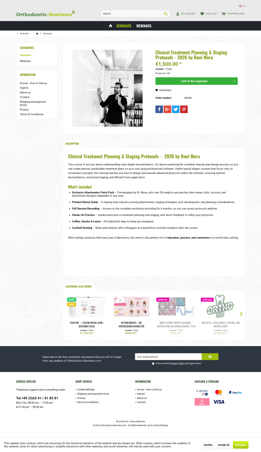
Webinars (25, 61)
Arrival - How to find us (33, 83)
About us (25, 92)
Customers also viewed (78, 286)
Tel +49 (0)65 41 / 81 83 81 (37, 398)
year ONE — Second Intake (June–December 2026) (87, 324)
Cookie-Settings (86, 389)
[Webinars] (144, 26)
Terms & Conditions (31, 114)
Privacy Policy (178, 363)
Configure (240, 444)
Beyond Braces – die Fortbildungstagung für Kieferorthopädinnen (131, 324)
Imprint (24, 87)
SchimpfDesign (160, 425)
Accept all (223, 444)
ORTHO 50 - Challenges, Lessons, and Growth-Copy (221, 324)
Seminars (25, 55)
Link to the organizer (208, 80)
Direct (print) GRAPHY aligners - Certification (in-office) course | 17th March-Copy (176, 324)
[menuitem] (232, 13)
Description (72, 143)
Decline (208, 444)
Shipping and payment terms (33, 103)
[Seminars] (124, 26)
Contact (24, 97)
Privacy (24, 109)
